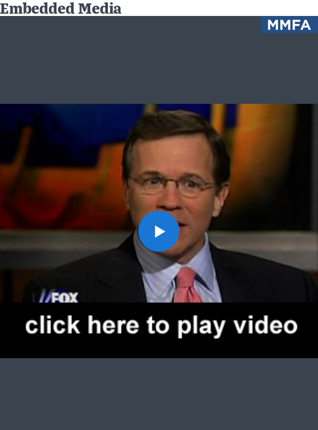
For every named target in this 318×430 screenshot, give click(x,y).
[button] (159, 231)
